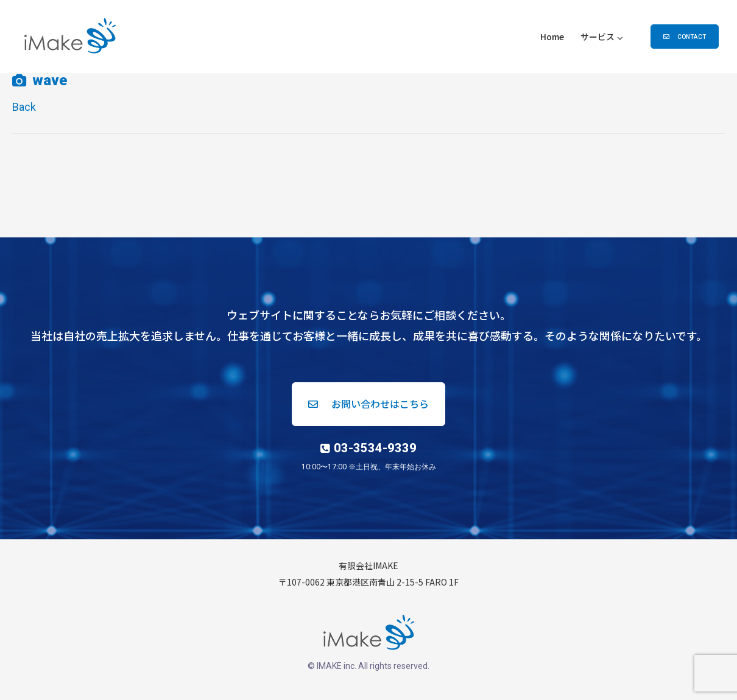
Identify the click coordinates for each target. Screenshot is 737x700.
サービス (597, 36)
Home (552, 36)
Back (24, 106)
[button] (685, 36)
